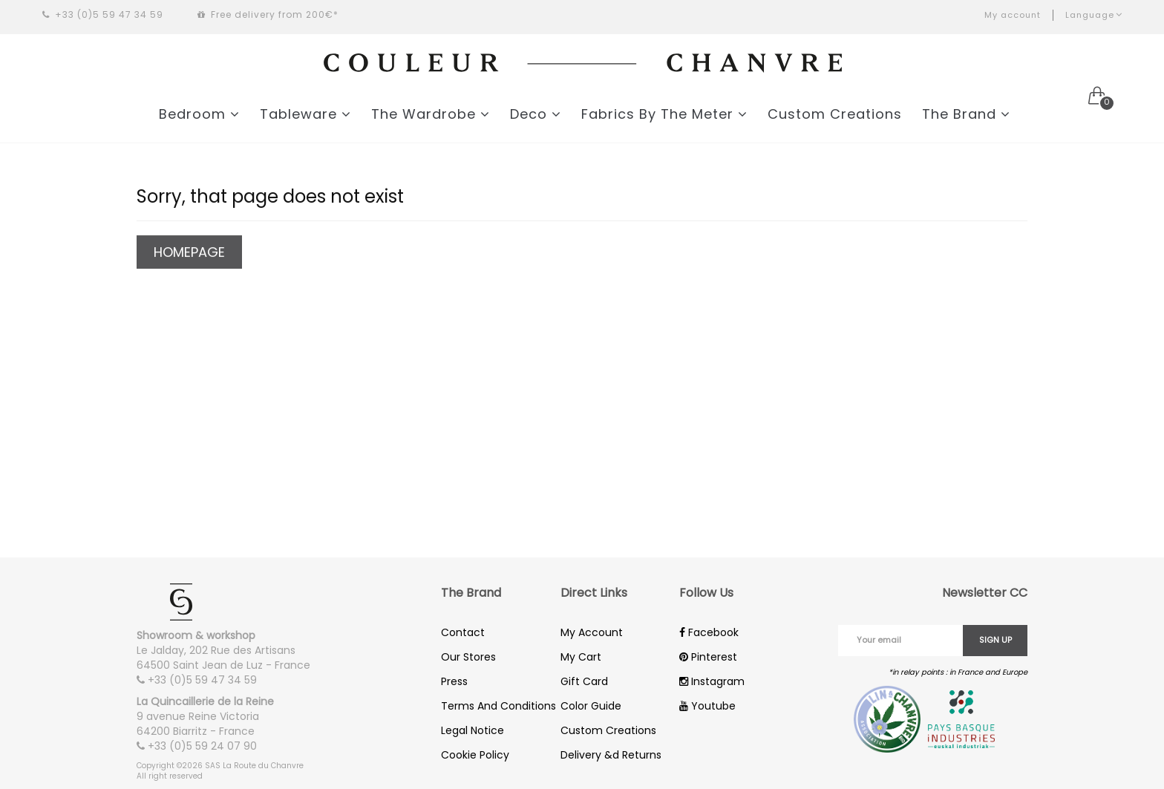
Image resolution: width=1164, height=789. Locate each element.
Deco (535, 114)
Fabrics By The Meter (664, 114)
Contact (463, 632)
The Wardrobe (430, 114)
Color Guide (590, 705)
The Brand (966, 114)
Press (454, 681)
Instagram (712, 681)
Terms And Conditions (498, 705)
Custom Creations (835, 114)
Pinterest (708, 656)
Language (1093, 15)
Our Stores (468, 656)
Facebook (709, 632)
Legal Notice (472, 730)
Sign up (995, 640)
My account (1012, 15)
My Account (591, 632)
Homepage (189, 253)
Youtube (707, 705)
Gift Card (584, 681)
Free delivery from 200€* (268, 14)
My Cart (580, 656)
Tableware (305, 114)
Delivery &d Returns (610, 754)
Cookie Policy (475, 754)
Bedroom (199, 114)
